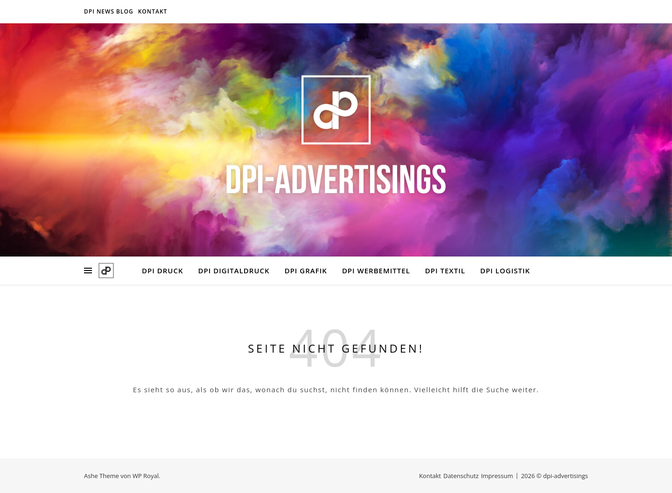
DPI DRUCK (162, 270)
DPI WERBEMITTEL (376, 270)
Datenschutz (461, 476)
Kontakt (153, 11)
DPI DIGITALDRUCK (234, 270)
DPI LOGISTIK (505, 270)
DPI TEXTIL (445, 270)
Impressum (497, 476)
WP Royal (146, 476)
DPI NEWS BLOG (108, 11)
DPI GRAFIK (306, 270)
